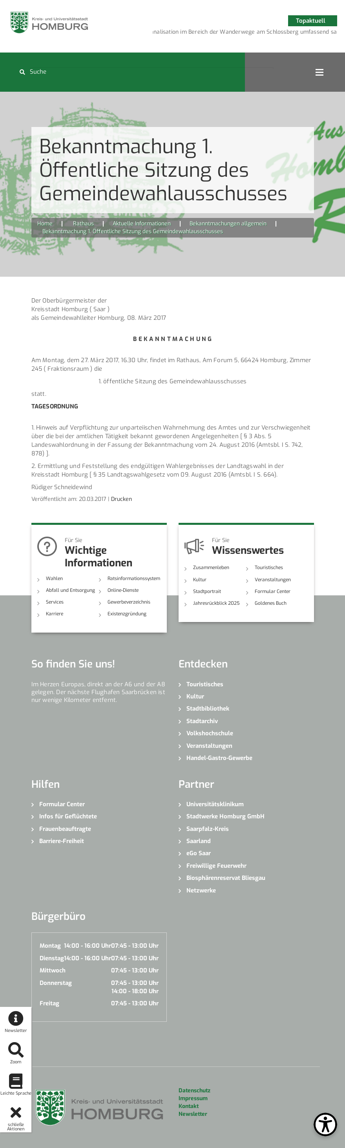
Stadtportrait (207, 591)
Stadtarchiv (202, 721)
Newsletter (193, 1114)
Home (45, 223)
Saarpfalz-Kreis (207, 829)
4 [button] (239, 33)
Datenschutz (194, 1090)
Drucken (121, 499)
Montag (50, 946)
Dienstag (52, 958)
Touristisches (269, 567)
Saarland (198, 841)
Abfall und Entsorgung (70, 590)
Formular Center (272, 591)
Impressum (193, 1098)
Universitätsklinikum (215, 804)
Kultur (199, 580)
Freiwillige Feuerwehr (216, 866)
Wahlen (54, 578)
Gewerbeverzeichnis (129, 602)
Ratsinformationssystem (134, 578)
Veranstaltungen (273, 580)
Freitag (49, 1003)
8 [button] (286, 33)
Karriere (54, 614)
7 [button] (274, 33)
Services (55, 602)
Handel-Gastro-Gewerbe (219, 758)
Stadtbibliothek (207, 709)
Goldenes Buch (271, 603)
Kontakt (189, 1106)
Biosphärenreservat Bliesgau (225, 878)
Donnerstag (56, 983)
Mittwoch (53, 970)
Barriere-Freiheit (61, 841)
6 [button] (263, 33)
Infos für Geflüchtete (68, 816)
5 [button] (251, 33)
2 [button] (215, 33)
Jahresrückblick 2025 (216, 603)
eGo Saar (198, 853)
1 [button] (204, 33)
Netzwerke (201, 890)
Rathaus (83, 223)
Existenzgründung (127, 614)
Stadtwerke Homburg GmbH (225, 816)
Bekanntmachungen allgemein (228, 223)
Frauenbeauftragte (65, 829)
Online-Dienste (123, 590)
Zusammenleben (211, 567)
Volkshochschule (209, 733)
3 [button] (227, 33)
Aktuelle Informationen (142, 223)
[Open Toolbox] (325, 1124)
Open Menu (319, 72)
